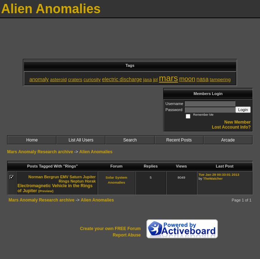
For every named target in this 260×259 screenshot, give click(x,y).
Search (130, 140)
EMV (64, 177)
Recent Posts (178, 140)
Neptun (77, 181)
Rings (64, 181)
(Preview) (46, 191)
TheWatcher (213, 178)
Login (243, 110)
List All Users (81, 140)
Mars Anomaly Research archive (40, 151)
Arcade (228, 140)
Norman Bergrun (44, 177)
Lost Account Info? (231, 127)
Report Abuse (127, 235)
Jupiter (89, 177)
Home (32, 140)
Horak (90, 181)
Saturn (76, 177)
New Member (237, 122)
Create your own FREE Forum (110, 228)
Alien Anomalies (95, 151)
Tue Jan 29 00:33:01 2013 (219, 174)
